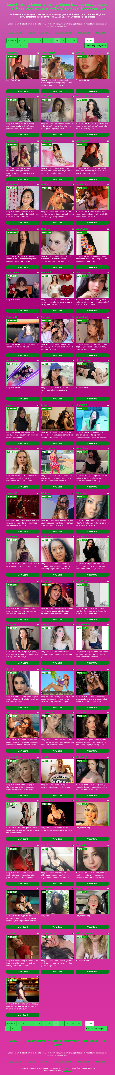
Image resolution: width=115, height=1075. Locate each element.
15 (68, 40)
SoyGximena (12, 53)
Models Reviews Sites (63, 32)
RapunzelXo (81, 845)
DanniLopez (46, 581)
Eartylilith (45, 757)
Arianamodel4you (84, 933)
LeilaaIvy (45, 405)
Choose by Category (96, 45)
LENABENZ (81, 405)
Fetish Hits (68, 1071)
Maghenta (45, 229)
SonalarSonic (82, 888)
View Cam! (23, 91)
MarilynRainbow (14, 845)
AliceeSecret (12, 976)
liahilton (45, 493)
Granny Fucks (44, 32)
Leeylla (9, 405)
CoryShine (81, 712)
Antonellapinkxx (83, 624)
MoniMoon (46, 669)
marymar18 (11, 493)
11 (45, 40)
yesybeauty (11, 536)
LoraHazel (46, 272)
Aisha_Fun (46, 888)
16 (74, 40)
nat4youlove (12, 229)
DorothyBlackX (48, 53)
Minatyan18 (11, 317)
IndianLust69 (47, 536)
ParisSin (10, 96)
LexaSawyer (81, 536)
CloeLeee (45, 317)
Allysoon (45, 624)
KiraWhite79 (81, 800)
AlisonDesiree (82, 581)
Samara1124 (47, 360)
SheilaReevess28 (84, 360)
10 (39, 40)
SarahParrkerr (47, 712)
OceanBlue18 (12, 581)
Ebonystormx (12, 272)
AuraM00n (11, 933)
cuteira (44, 184)
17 (9, 45)
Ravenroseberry (83, 96)
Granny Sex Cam (83, 32)
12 (51, 40)
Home (89, 40)
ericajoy (79, 669)
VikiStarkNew (82, 448)
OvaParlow (81, 53)
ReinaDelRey (82, 184)
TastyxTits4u (82, 757)
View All (12, 40)
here (67, 1068)
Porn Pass (31, 32)
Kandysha (11, 624)
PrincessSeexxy (83, 272)
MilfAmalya (81, 493)
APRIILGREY (12, 712)
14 (63, 40)
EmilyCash (11, 800)
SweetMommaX (48, 800)
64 (20, 45)
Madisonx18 (12, 141)
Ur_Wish (10, 669)
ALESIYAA (46, 96)
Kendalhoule (12, 184)
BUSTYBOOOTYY (49, 448)
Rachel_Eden (47, 845)
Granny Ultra (100, 32)
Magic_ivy (11, 888)
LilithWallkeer (82, 229)
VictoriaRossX (82, 141)
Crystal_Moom (48, 933)
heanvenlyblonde (14, 757)
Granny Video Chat (15, 32)
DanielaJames (13, 360)
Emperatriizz (82, 317)
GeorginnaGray (48, 141)
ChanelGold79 (13, 448)
